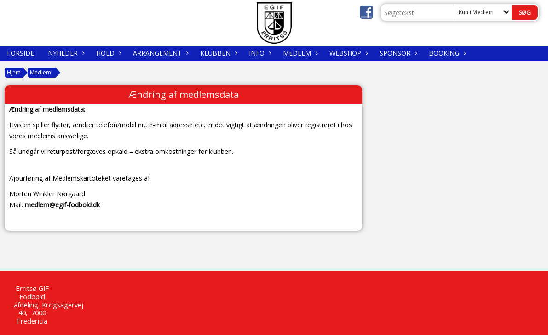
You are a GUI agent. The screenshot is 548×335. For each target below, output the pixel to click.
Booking (446, 53)
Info (259, 53)
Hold (107, 53)
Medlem (299, 53)
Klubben (217, 53)
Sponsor (397, 53)
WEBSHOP (347, 53)
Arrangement (159, 53)
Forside (20, 53)
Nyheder (65, 53)
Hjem (14, 72)
